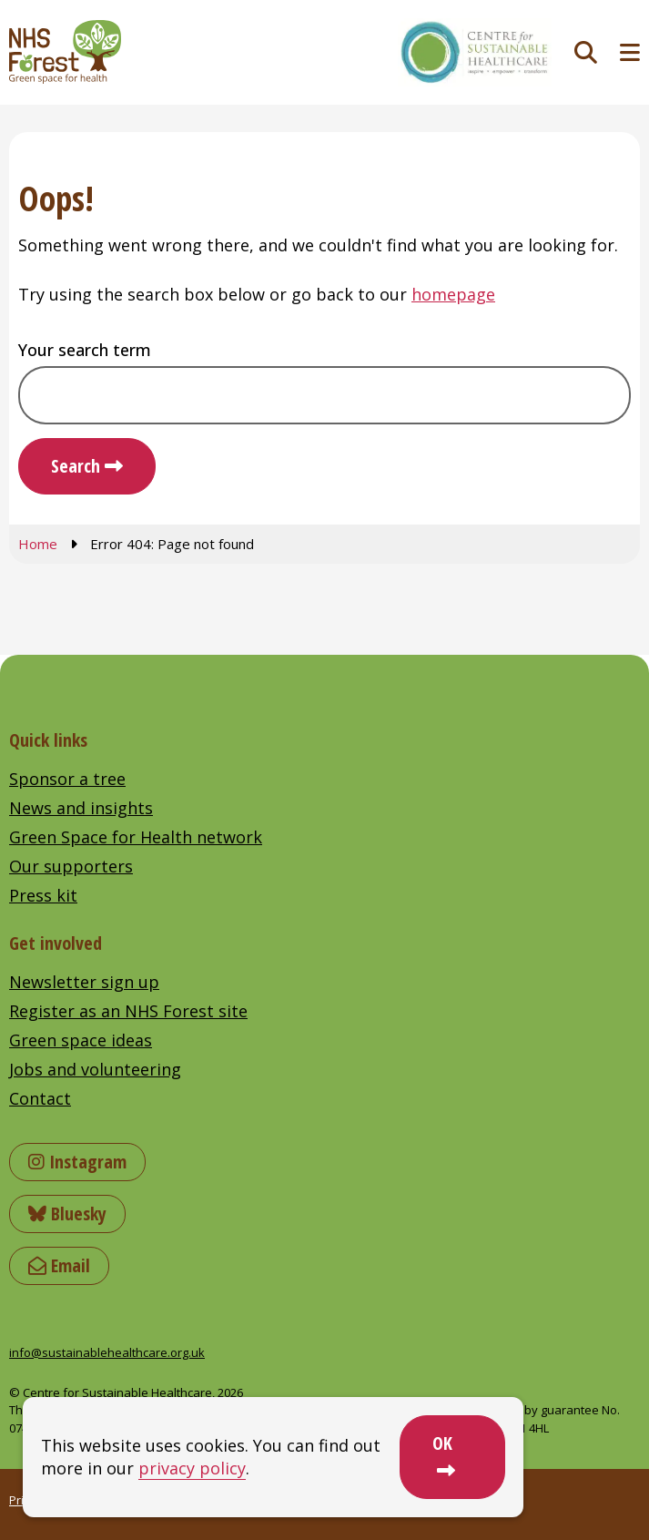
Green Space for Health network (135, 837)
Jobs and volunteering (95, 1069)
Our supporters (71, 866)
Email (59, 1265)
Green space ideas (80, 1040)
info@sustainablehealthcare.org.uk (107, 1352)
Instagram (77, 1161)
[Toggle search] (585, 52)
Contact (40, 1098)
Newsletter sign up (84, 982)
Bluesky (67, 1213)
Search (75, 466)
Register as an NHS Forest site (128, 1011)
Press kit (43, 895)
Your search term (84, 350)
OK (442, 1443)
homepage (453, 294)
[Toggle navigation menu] (630, 52)
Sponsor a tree (67, 779)
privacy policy (192, 1468)
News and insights (81, 808)
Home (37, 544)
